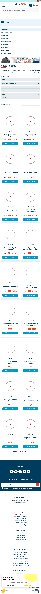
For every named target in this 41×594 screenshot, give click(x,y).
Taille (4, 94)
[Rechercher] (20, 10)
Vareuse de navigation (6, 41)
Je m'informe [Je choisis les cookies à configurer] (10, 585)
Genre (3, 79)
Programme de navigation (9, 83)
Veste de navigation (6, 32)
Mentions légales (4, 589)
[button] (4, 591)
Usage (3, 87)
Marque (4, 98)
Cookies (6, 590)
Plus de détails (10, 143)
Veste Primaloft (5, 50)
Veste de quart (4, 35)
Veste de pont (4, 38)
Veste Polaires (4, 47)
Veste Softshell (4, 44)
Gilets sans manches (6, 53)
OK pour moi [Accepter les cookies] (27, 585)
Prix (3, 90)
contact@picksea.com (20, 502)
